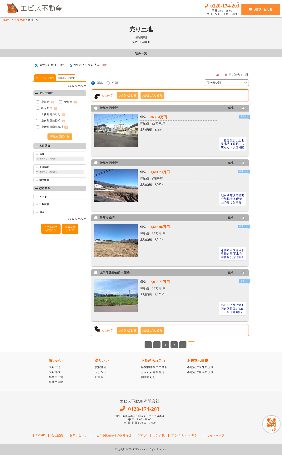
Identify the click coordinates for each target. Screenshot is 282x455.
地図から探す (66, 78)
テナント (101, 372)
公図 (115, 82)
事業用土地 (56, 377)
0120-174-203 (224, 6)
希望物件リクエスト (154, 367)
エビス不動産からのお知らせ (112, 435)
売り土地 (19, 19)
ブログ (142, 435)
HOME (7, 19)
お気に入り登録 (152, 95)
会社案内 (57, 435)
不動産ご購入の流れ (200, 372)
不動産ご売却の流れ (200, 367)
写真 (100, 82)
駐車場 (99, 377)
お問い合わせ (127, 95)
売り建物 (55, 372)
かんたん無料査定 (152, 372)
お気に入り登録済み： (90, 65)
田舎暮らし (148, 377)
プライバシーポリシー (185, 435)
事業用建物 (56, 381)
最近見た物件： (51, 65)
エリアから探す (45, 78)
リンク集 (159, 435)
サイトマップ (216, 435)
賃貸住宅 (101, 367)
